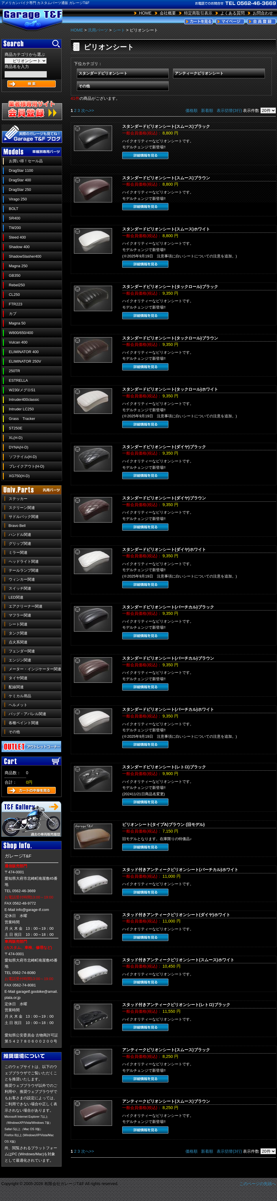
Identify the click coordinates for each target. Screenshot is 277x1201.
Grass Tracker (22, 418)
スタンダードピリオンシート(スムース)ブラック (166, 126)
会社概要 (168, 13)
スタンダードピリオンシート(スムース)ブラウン (166, 178)
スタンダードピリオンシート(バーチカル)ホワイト (168, 709)
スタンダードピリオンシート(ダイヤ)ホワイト (164, 549)
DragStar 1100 (21, 170)
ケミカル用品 (20, 696)
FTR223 (16, 304)
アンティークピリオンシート (199, 73)
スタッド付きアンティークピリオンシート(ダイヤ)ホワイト (176, 914)
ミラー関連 (18, 552)
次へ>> (87, 110)
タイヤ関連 (18, 678)
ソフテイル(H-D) (23, 457)
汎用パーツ (98, 30)
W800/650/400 (21, 333)
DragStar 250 (20, 189)
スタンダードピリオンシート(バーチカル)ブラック (168, 607)
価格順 (191, 110)
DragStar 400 (20, 180)
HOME (145, 13)
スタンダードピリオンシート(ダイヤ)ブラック (164, 446)
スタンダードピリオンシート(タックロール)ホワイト (170, 389)
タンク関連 (18, 633)
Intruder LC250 (21, 409)
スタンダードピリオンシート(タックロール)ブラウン (170, 338)
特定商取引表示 (198, 13)
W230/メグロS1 (22, 390)
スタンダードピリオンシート (103, 73)
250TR (14, 371)
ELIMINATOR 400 (24, 352)
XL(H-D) (16, 438)
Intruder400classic (24, 399)
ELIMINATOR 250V (25, 361)
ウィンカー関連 (22, 579)
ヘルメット (18, 705)
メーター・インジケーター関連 (35, 669)
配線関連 (16, 687)
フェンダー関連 (22, 651)
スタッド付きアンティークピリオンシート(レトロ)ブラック (176, 1004)
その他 (14, 732)
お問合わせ (263, 13)
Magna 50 (17, 323)
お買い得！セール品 (26, 161)
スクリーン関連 (22, 508)
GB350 (15, 275)
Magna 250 (18, 266)
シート (119, 30)
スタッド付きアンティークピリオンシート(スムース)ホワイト (178, 960)
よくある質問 (232, 13)
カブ (12, 313)
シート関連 (18, 624)
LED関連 (16, 597)
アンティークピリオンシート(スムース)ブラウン (166, 1101)
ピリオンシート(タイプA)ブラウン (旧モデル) (163, 824)
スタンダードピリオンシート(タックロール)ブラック (170, 286)
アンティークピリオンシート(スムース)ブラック (166, 1049)
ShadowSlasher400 (25, 256)
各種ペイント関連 (24, 723)
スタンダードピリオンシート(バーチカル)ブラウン (168, 658)
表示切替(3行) (229, 110)
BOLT (13, 208)
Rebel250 (17, 285)
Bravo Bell (17, 525)
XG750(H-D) (19, 476)
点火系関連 (18, 642)
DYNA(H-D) (19, 447)
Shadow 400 (19, 247)
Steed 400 (17, 237)
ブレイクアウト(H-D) (26, 466)
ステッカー (18, 499)
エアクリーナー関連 (25, 606)
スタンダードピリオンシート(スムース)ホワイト (166, 229)
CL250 (14, 294)
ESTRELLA (18, 380)
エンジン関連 (20, 660)
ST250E (16, 428)
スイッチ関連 (20, 588)
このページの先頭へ (257, 1183)
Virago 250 (18, 199)
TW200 (15, 228)
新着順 (207, 110)
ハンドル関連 (20, 534)
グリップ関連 (20, 543)
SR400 (15, 218)
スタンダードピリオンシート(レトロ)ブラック (164, 767)
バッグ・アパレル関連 (27, 714)
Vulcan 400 (18, 342)
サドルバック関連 (24, 516)
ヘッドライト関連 (24, 561)
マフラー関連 (20, 615)
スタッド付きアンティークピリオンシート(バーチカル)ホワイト (180, 869)
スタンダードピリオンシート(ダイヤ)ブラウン (164, 498)
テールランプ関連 (24, 570)
